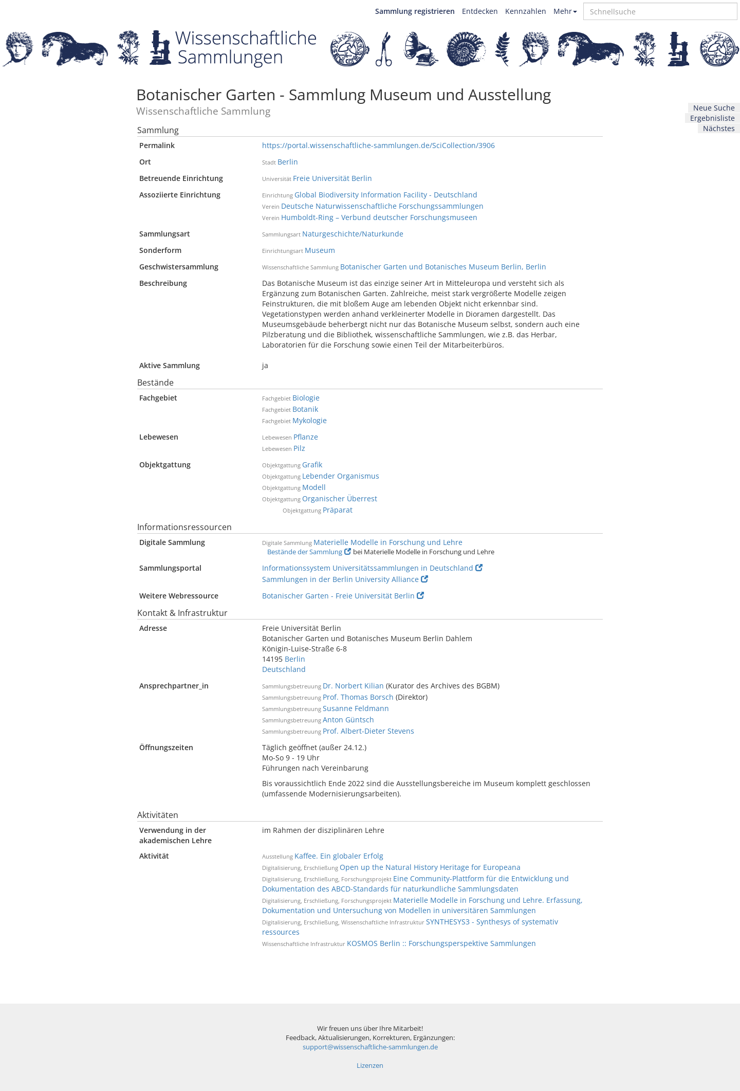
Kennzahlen (525, 11)
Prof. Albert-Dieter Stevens (368, 731)
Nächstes (719, 128)
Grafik (312, 464)
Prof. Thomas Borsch (358, 697)
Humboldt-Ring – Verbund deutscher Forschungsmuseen (379, 217)
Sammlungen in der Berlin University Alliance (345, 579)
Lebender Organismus (340, 476)
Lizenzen (370, 1065)
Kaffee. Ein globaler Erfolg (338, 856)
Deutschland (284, 669)
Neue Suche (714, 108)
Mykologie (309, 420)
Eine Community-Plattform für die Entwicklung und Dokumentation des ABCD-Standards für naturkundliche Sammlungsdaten (415, 884)
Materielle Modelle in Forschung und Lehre (387, 542)
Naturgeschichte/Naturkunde (352, 234)
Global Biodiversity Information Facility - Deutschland (385, 194)
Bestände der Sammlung (309, 552)
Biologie (306, 398)
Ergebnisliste (712, 118)
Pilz (299, 448)
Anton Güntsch (348, 719)
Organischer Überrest (339, 498)
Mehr (565, 11)
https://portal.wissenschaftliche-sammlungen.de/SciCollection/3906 (378, 145)
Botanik (305, 409)
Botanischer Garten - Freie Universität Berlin (343, 596)
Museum (320, 250)
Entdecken (480, 11)
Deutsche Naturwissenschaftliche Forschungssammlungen (382, 206)
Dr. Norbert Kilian (353, 685)
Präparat (338, 510)
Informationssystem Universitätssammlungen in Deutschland (372, 568)
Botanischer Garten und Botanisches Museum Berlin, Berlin (443, 266)
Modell (314, 487)
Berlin (288, 162)
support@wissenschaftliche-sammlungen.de (370, 1047)
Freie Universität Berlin (332, 178)
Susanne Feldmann (356, 708)
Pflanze (305, 437)
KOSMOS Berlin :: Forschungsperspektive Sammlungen (441, 943)
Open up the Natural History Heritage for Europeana (430, 867)
